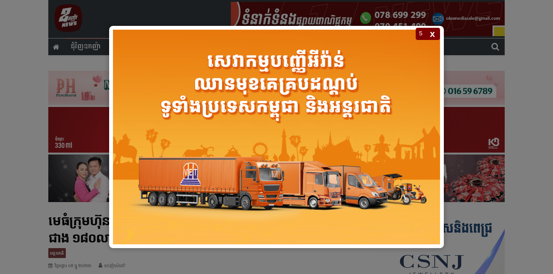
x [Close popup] (432, 34)
